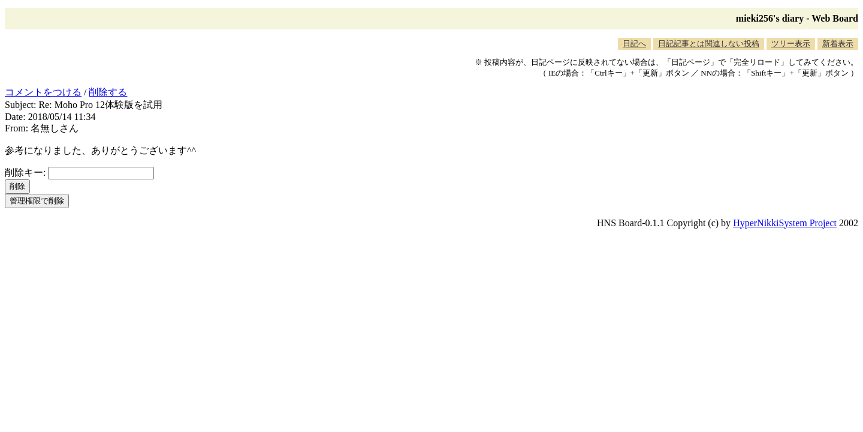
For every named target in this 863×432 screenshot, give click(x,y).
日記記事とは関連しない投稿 (708, 43)
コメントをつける (43, 92)
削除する (108, 92)
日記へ (634, 43)
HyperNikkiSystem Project (785, 223)
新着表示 (837, 43)
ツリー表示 (790, 43)
